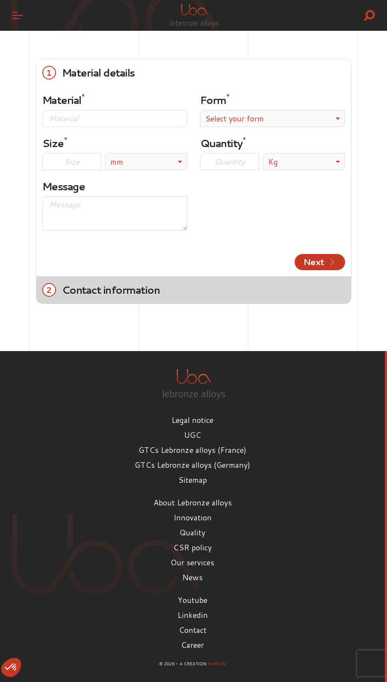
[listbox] (146, 161)
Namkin (217, 664)
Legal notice (192, 419)
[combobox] (272, 118)
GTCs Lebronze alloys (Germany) (192, 464)
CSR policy (192, 547)
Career (192, 644)
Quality (192, 532)
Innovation (193, 517)
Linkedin (192, 614)
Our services (192, 562)
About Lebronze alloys (193, 502)
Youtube (192, 599)
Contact (193, 629)
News (192, 577)
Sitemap (192, 479)
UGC (192, 434)
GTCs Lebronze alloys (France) (192, 449)
